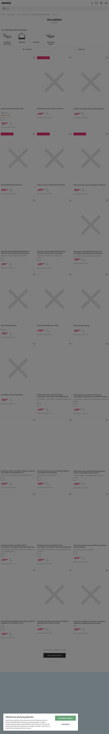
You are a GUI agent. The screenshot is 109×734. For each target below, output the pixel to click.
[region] (40, 722)
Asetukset (65, 724)
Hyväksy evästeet (65, 718)
